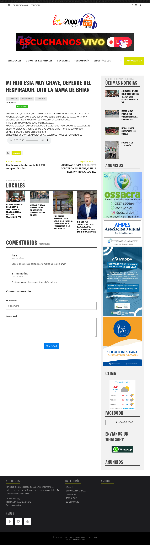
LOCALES (14, 60)
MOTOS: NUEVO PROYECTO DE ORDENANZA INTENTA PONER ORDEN (37, 210)
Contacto (36, 5)
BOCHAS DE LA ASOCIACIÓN (127, 144)
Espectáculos (102, 60)
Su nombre (11, 300)
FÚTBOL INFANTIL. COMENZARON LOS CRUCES (129, 131)
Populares (134, 60)
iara (14, 255)
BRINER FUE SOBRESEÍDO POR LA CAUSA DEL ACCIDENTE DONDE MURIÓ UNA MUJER (86, 226)
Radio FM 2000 (124, 422)
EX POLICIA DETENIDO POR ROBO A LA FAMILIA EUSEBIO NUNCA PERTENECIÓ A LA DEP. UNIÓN (63, 222)
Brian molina (20, 273)
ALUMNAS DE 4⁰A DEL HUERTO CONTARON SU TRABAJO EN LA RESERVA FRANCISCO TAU (14, 210)
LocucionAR (80, 539)
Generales (63, 60)
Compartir (11, 102)
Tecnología (81, 60)
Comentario (12, 316)
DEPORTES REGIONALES (39, 60)
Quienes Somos (20, 5)
